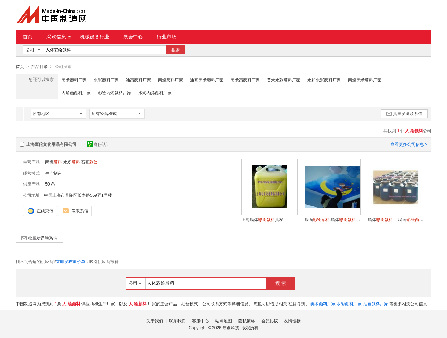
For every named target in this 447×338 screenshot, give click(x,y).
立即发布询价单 (70, 261)
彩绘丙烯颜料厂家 (114, 92)
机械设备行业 (94, 36)
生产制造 (53, 173)
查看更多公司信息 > (408, 144)
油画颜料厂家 (138, 79)
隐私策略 (246, 320)
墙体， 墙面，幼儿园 (396, 219)
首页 (27, 36)
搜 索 (280, 283)
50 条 (50, 183)
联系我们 (177, 320)
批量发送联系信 (404, 113)
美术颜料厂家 (74, 79)
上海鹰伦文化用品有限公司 (51, 144)
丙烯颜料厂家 (170, 79)
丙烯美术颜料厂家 (364, 79)
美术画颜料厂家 (245, 79)
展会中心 (133, 36)
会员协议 (269, 320)
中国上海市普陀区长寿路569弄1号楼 (78, 195)
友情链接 (292, 320)
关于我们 (154, 320)
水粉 (71, 161)
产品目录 (39, 66)
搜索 (175, 49)
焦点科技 (230, 327)
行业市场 (166, 36)
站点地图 (223, 320)
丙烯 (53, 161)
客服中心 (200, 320)
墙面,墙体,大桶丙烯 (332, 219)
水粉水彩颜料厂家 (324, 79)
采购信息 (58, 36)
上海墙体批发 (262, 219)
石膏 (89, 161)
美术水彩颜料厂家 (283, 79)
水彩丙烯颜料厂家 (155, 92)
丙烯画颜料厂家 (76, 92)
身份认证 (98, 144)
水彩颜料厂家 (106, 79)
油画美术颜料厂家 (207, 79)
